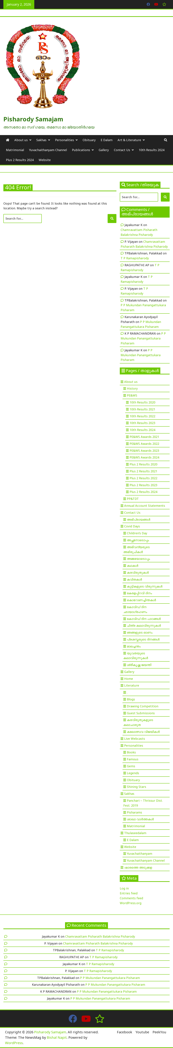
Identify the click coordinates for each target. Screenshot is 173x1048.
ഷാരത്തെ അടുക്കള (138, 867)
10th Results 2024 (151, 150)
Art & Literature (129, 140)
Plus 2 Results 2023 (143, 485)
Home (128, 679)
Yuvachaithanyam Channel (48, 150)
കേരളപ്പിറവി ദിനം (139, 593)
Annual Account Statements (144, 506)
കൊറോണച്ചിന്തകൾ (141, 600)
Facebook (124, 1032)
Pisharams (134, 812)
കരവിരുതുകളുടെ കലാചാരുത (138, 722)
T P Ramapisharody (135, 258)
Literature (131, 685)
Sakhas (41, 140)
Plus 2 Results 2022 (143, 478)
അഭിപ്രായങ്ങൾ (138, 519)
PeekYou (159, 1032)
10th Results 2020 (142, 402)
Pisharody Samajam (33, 119)
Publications (81, 150)
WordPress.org (130, 903)
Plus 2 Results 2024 (20, 160)
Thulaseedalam (135, 833)
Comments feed (131, 898)
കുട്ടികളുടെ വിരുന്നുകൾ (144, 586)
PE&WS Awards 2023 (144, 451)
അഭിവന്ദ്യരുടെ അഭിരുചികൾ (136, 549)
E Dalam (107, 140)
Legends (133, 773)
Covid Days (132, 526)
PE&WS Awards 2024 (144, 457)
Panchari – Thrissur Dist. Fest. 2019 (143, 802)
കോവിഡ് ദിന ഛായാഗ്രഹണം (135, 609)
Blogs (131, 699)
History (132, 388)
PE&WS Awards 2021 (144, 437)
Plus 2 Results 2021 (143, 471)
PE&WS (132, 395)
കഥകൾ (132, 566)
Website (45, 160)
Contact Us (122, 150)
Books (131, 752)
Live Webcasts (134, 739)
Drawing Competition (142, 706)
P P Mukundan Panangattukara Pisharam (143, 338)
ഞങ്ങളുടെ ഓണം (140, 632)
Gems (131, 766)
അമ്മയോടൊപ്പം (138, 559)
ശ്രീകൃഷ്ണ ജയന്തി (139, 665)
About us (21, 140)
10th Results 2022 (142, 416)
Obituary (89, 140)
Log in (124, 888)
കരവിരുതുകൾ (138, 572)
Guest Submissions (141, 713)
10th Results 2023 (142, 423)
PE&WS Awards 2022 (144, 444)
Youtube (142, 1032)
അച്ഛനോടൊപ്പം (138, 540)
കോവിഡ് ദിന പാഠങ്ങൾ (144, 619)
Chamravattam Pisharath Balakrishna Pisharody (100, 936)
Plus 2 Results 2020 (143, 464)
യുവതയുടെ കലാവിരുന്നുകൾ (135, 655)
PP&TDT (133, 499)
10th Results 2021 (142, 409)
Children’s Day (137, 533)
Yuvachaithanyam (139, 854)
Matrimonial (15, 150)
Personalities (64, 140)
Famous (132, 759)
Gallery (104, 150)
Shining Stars (136, 787)
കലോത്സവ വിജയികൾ (143, 732)
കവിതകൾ (134, 579)
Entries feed (129, 893)
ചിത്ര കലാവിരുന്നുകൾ (144, 625)
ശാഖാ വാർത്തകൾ (140, 819)
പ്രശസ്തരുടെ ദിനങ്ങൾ (143, 639)
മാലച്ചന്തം (134, 646)
